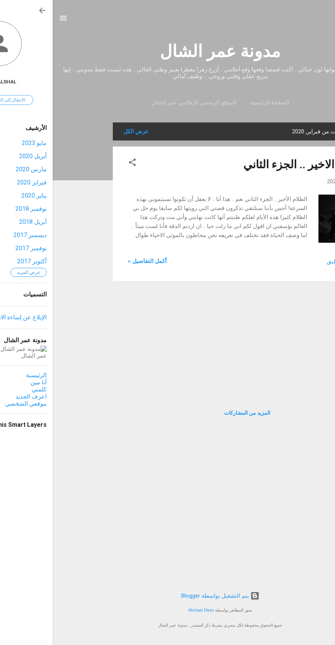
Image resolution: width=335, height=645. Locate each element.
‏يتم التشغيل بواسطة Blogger (168, 595)
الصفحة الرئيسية (216, 102)
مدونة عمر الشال (167, 51)
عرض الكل (83, 131)
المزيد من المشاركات (194, 413)
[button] (79, 163)
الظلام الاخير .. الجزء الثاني (252, 164)
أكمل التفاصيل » (94, 261)
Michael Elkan (148, 610)
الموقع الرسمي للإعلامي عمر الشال (141, 102)
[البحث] (324, 20)
